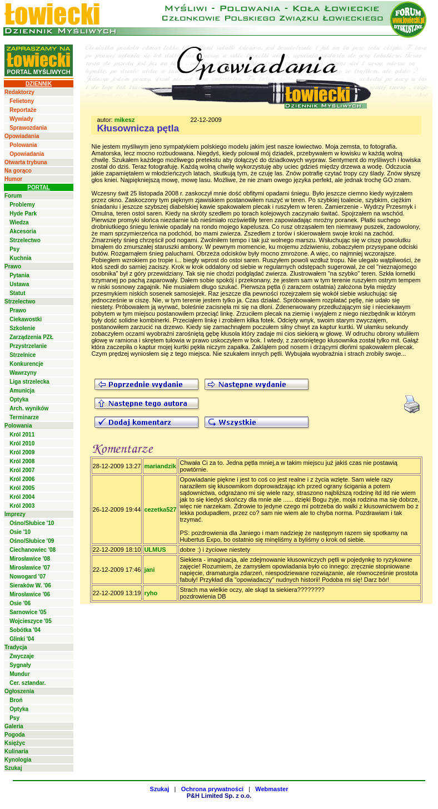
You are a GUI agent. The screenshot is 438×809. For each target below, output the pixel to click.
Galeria (13, 726)
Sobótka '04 (25, 630)
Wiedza (18, 222)
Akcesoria (22, 231)
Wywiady (21, 119)
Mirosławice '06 (29, 594)
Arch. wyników (28, 408)
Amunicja (21, 391)
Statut (17, 293)
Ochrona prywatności (212, 789)
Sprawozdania (28, 128)
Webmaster (271, 789)
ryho (150, 593)
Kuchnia (20, 258)
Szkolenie (22, 328)
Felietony (21, 101)
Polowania (23, 145)
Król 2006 (21, 479)
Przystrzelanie (28, 346)
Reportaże (22, 110)
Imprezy (15, 514)
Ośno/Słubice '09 (31, 541)
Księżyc (14, 743)
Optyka (18, 399)
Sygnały (20, 665)
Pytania (19, 275)
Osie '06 (20, 603)
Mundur (19, 674)
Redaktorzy (19, 92)
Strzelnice (22, 355)
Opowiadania (21, 136)
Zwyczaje (21, 656)
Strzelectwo (25, 240)
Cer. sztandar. (27, 683)
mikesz (125, 119)
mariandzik (160, 466)
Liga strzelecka (29, 382)
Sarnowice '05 (27, 612)
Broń (15, 700)
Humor (13, 179)
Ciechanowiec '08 (32, 550)
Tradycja (15, 647)
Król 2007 (21, 470)
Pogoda (14, 735)
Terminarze (24, 417)
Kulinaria (16, 751)
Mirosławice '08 (29, 559)
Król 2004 (21, 497)
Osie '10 (20, 532)
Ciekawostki (25, 319)
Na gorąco (18, 171)
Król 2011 (21, 435)
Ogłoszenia (19, 691)
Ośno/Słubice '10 (31, 523)
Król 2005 (21, 488)
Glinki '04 (21, 639)
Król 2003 (21, 506)
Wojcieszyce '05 (30, 621)
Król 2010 (21, 443)
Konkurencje (26, 364)
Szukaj (13, 768)
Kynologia (17, 760)
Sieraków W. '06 (30, 585)
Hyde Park (23, 213)
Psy (14, 249)
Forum (13, 196)
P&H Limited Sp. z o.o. (219, 795)
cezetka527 (160, 509)
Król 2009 (21, 452)
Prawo (12, 266)
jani (149, 569)
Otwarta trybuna (25, 162)
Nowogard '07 (27, 576)
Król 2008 (21, 461)
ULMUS (155, 549)
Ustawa (19, 284)
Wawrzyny (23, 373)
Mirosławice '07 (29, 568)
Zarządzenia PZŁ (31, 337)
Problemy (22, 205)
